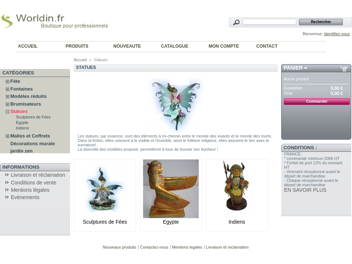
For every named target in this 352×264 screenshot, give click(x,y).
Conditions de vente (33, 183)
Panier (293, 68)
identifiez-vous (337, 34)
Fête (15, 81)
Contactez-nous (154, 247)
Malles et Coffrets (30, 136)
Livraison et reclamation (227, 247)
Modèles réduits (28, 96)
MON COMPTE (224, 46)
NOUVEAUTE (127, 46)
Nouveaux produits (119, 247)
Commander (316, 101)
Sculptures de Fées (33, 117)
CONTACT (267, 46)
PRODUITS (77, 46)
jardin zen (21, 151)
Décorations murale (32, 143)
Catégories (18, 73)
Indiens (22, 128)
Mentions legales (187, 247)
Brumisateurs (25, 104)
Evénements (25, 197)
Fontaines (21, 89)
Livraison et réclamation (38, 175)
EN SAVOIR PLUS (305, 190)
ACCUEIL (27, 46)
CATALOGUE (174, 46)
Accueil (80, 60)
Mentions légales (30, 190)
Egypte (22, 122)
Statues (18, 111)
